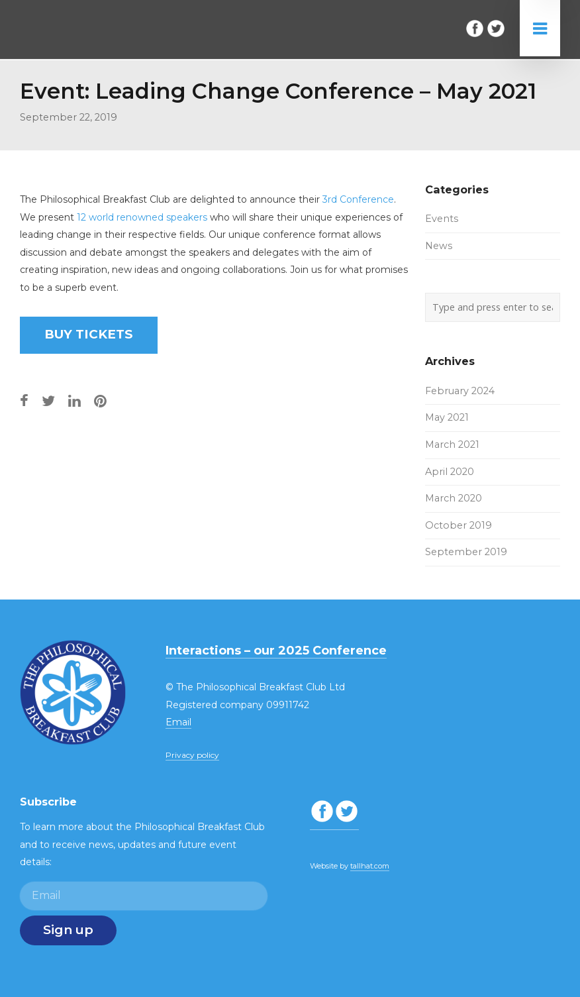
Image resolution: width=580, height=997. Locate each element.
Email (178, 722)
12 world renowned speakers (142, 217)
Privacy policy (192, 755)
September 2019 (466, 552)
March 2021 (452, 444)
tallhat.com (369, 865)
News (438, 246)
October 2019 (458, 525)
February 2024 (460, 391)
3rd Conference (358, 199)
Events (441, 219)
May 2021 (447, 417)
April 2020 (449, 472)
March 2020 (453, 498)
